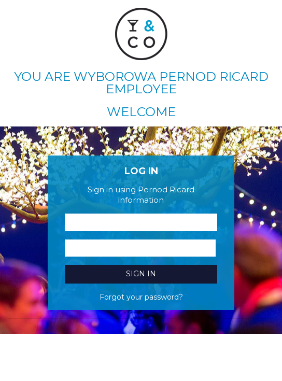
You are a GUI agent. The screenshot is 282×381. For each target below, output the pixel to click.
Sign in (141, 273)
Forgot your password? (141, 297)
